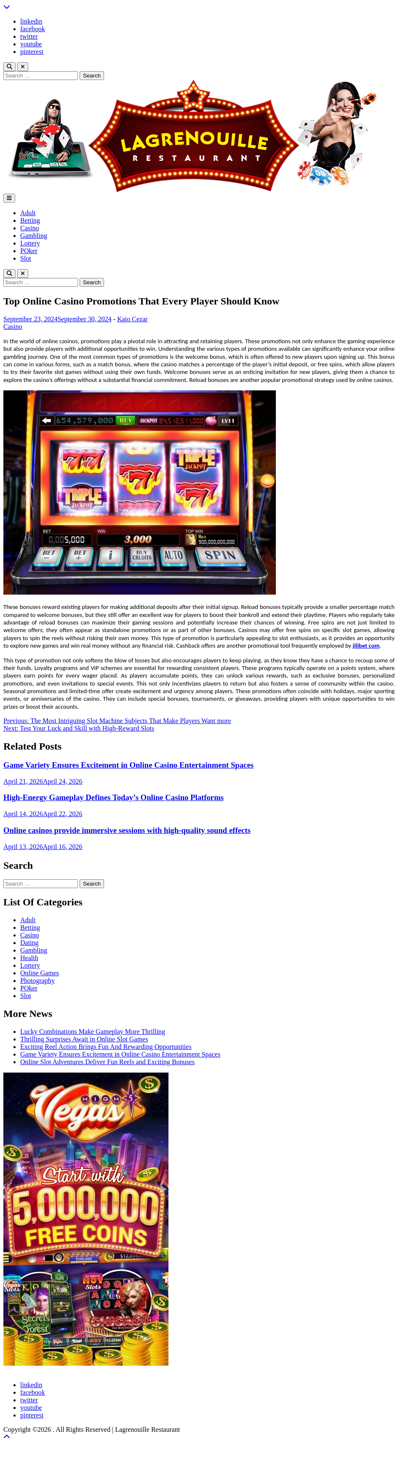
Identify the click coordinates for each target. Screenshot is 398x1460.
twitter (29, 36)
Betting (30, 220)
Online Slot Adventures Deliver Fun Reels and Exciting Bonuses (107, 1061)
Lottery (30, 243)
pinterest (31, 51)
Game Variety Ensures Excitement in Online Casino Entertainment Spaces (128, 765)
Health (29, 957)
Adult (27, 212)
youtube (31, 44)
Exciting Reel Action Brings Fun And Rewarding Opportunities (106, 1046)
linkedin (31, 21)
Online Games (39, 973)
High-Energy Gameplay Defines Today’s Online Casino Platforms (113, 797)
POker (28, 250)
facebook (32, 28)
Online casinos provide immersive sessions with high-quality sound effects (127, 830)
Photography (37, 980)
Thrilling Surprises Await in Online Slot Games (84, 1039)
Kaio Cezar (132, 319)
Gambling (33, 235)
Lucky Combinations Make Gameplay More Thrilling (92, 1031)
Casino (29, 228)
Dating (29, 942)
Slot (25, 258)
